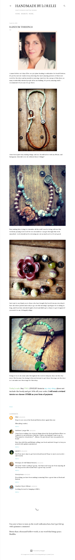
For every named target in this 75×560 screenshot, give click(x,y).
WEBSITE (24, 14)
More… (31, 14)
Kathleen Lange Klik (22, 430)
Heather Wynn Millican (23, 486)
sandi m (18, 451)
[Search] (64, 5)
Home (17, 14)
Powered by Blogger (37, 551)
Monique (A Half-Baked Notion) (26, 463)
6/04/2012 (22, 417)
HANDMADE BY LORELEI (35, 6)
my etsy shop (50, 388)
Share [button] (11, 406)
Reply (17, 426)
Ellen (17, 417)
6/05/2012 (34, 486)
